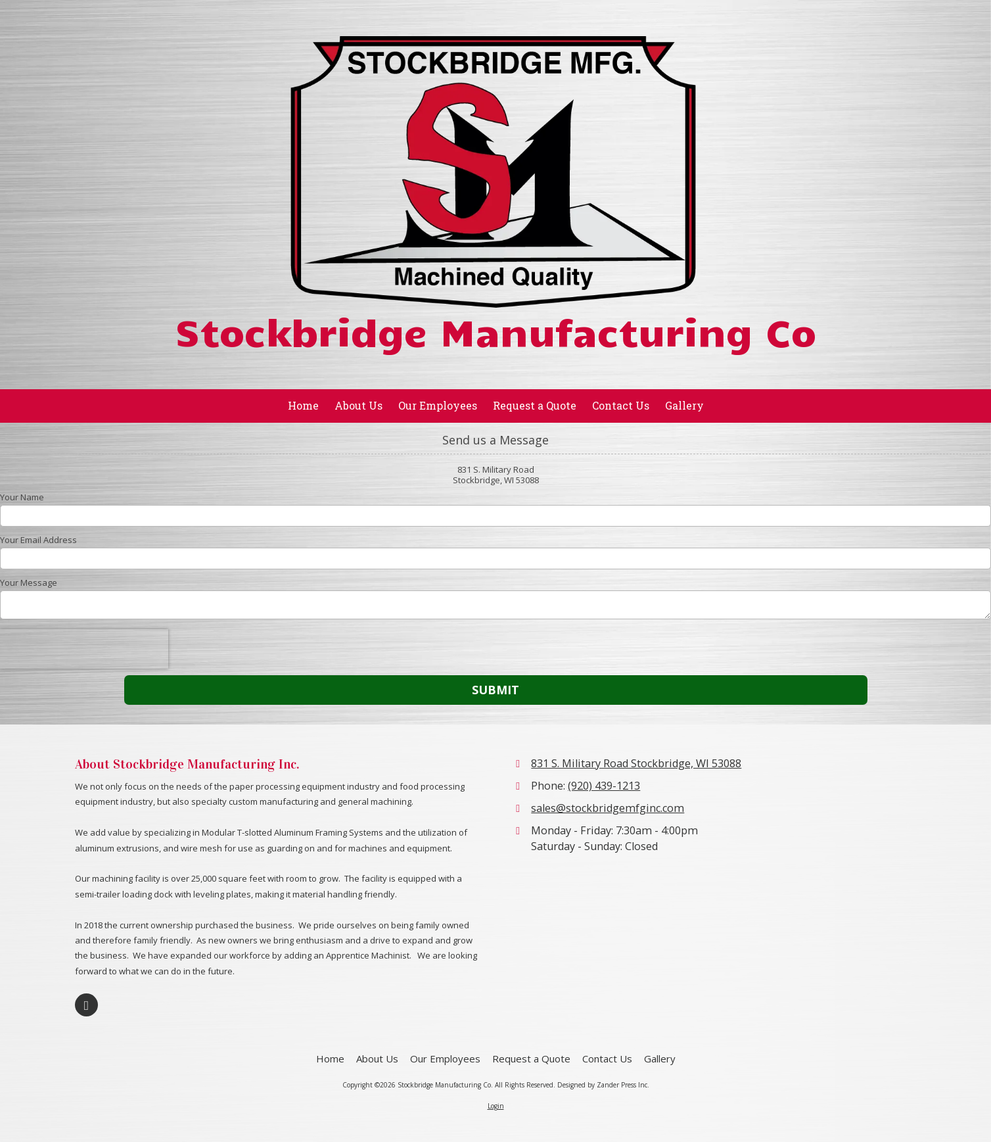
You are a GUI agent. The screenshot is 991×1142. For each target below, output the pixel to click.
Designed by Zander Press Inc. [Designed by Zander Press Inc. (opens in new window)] (603, 1084)
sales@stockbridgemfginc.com (607, 808)
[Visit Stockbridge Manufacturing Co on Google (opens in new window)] (86, 1004)
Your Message (28, 582)
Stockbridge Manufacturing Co (495, 330)
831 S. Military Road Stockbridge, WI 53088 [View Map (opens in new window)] (636, 763)
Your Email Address (38, 540)
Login (496, 1105)
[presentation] (84, 649)
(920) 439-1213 (604, 785)
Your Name (22, 497)
